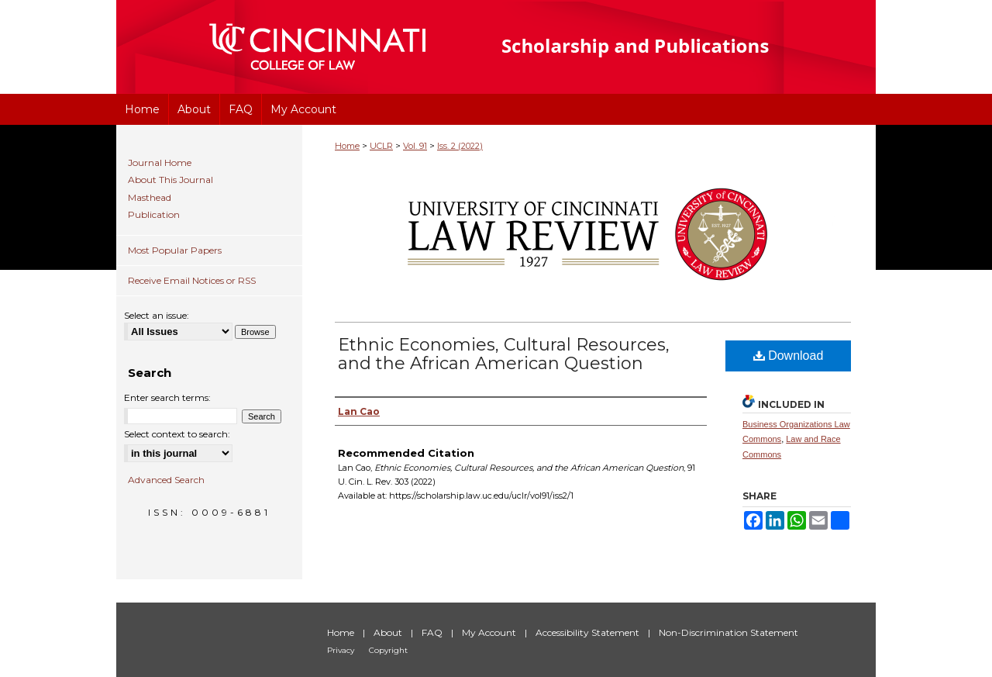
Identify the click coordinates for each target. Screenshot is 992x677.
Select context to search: (177, 434)
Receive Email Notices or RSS (192, 280)
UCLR (381, 145)
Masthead (149, 197)
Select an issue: (156, 315)
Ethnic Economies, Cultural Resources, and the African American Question (504, 354)
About (389, 632)
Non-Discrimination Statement (728, 632)
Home (347, 145)
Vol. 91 (415, 145)
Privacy (341, 650)
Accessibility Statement (589, 632)
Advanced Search (166, 479)
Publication (154, 214)
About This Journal (170, 179)
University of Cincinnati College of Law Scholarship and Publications (663, 47)
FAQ (433, 632)
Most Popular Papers (175, 250)
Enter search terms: (167, 397)
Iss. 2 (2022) (460, 145)
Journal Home (159, 162)
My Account (490, 632)
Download (788, 355)
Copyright (388, 650)
